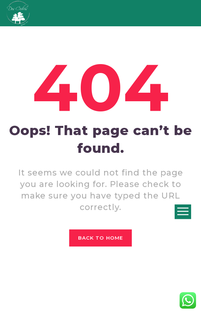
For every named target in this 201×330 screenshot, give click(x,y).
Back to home (100, 238)
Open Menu (183, 211)
